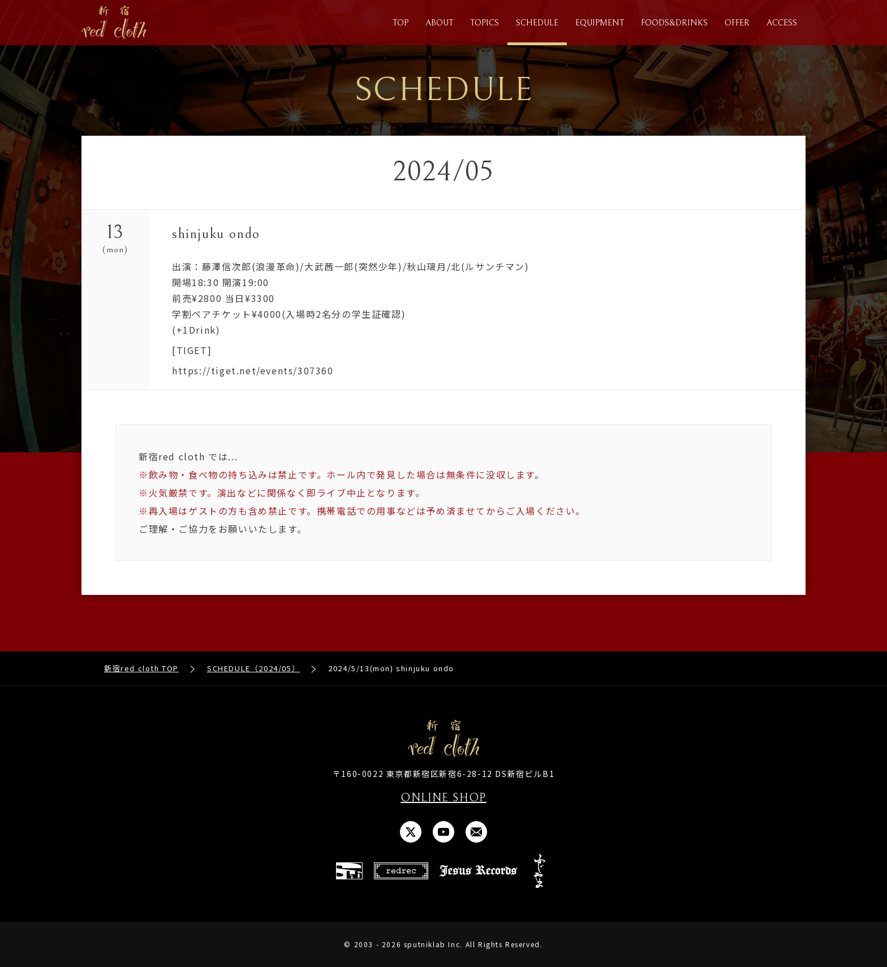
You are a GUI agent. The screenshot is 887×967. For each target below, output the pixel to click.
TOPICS (484, 23)
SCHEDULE (537, 23)
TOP (400, 23)
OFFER (737, 23)
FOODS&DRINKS (674, 23)
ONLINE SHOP (443, 798)
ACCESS (782, 23)
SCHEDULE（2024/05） (253, 668)
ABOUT (439, 23)
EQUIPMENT (599, 23)
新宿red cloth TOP (141, 668)
